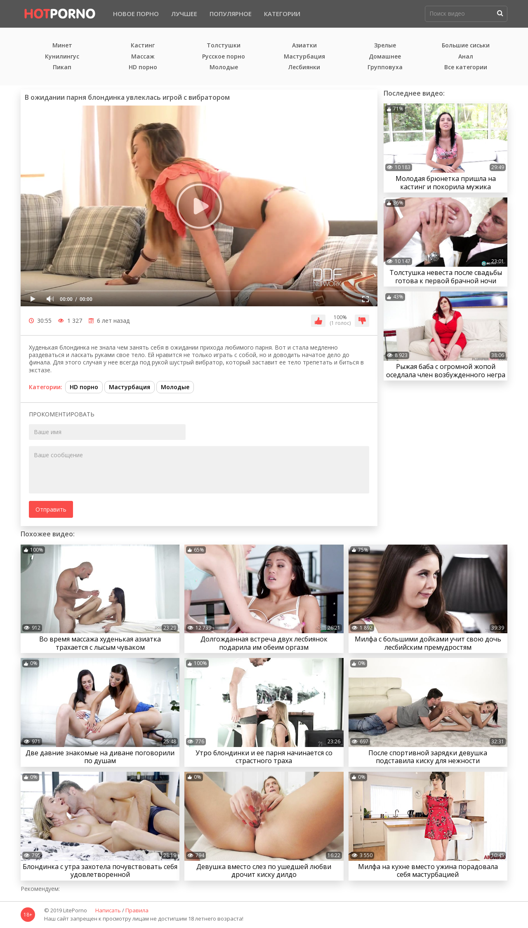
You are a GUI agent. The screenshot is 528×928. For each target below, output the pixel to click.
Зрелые (385, 45)
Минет (62, 45)
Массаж (143, 56)
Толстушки (223, 45)
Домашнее (385, 56)
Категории (282, 13)
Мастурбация (304, 56)
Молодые (224, 67)
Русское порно (223, 56)
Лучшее (184, 13)
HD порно (143, 67)
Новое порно (136, 13)
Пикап (62, 67)
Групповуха (385, 67)
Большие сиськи (466, 45)
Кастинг (143, 45)
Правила (136, 910)
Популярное (231, 13)
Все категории (465, 67)
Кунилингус (62, 56)
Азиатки (304, 45)
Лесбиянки (304, 67)
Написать (108, 910)
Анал (465, 56)
